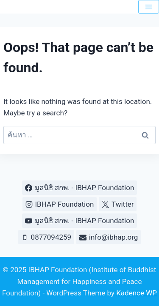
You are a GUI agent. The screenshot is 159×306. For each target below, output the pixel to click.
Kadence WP (136, 293)
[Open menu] (148, 7)
